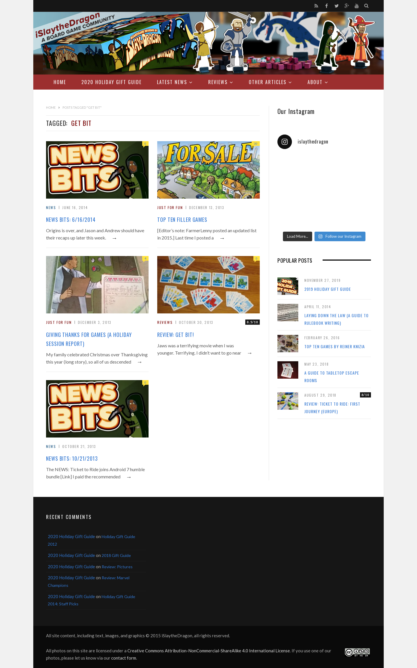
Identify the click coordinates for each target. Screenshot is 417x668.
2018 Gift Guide (116, 555)
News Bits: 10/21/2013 (72, 458)
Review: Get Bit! (175, 334)
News (51, 207)
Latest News (172, 82)
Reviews (218, 82)
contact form (123, 657)
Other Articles (267, 82)
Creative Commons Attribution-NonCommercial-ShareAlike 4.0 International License (208, 650)
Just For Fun (170, 207)
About (315, 82)
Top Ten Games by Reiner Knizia (334, 346)
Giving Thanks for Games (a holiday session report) (89, 339)
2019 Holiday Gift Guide (327, 289)
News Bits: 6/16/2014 (71, 219)
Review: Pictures (117, 566)
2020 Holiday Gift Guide (111, 82)
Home (60, 82)
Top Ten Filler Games (182, 219)
